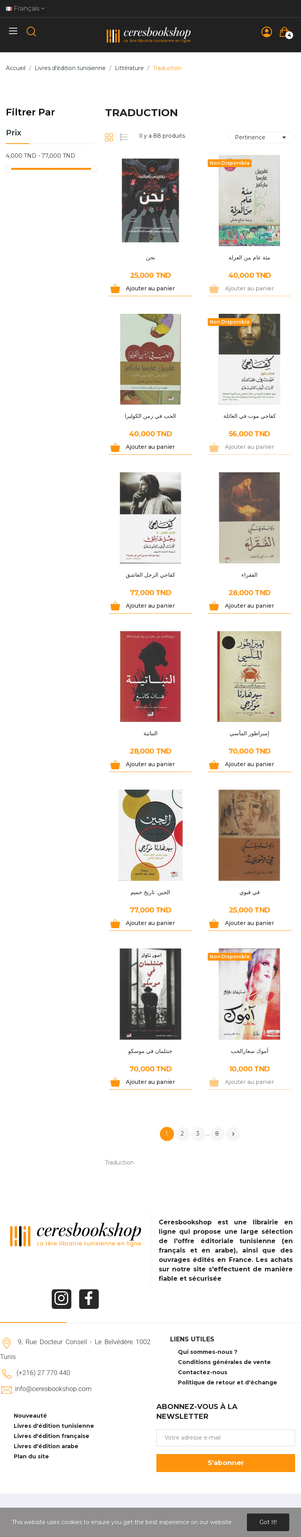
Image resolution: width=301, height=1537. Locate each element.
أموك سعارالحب (249, 1051)
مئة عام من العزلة (249, 257)
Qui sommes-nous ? (208, 1351)
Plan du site (31, 1456)
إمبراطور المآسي (249, 733)
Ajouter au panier (150, 288)
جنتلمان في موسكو (150, 1051)
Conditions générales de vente (224, 1362)
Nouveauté (30, 1415)
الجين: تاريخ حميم (150, 892)
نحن (150, 257)
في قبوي (249, 892)
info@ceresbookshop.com (53, 1389)
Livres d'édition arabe (46, 1446)
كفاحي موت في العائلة (249, 415)
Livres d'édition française (51, 1436)
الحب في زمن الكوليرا (150, 415)
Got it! (268, 1522)
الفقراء (249, 574)
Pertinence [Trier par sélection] (261, 137)
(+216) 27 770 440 (43, 1373)
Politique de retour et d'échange (227, 1382)
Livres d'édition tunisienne (54, 1425)
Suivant (233, 1133)
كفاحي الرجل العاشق (150, 574)
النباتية (150, 733)
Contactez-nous (202, 1372)
